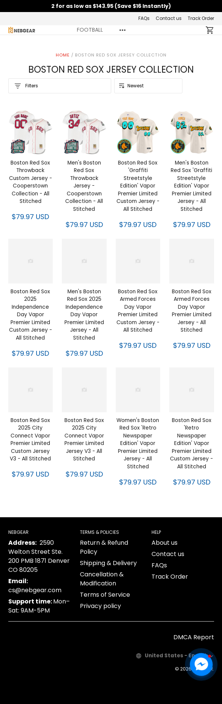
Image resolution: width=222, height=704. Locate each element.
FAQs (144, 18)
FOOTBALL (90, 30)
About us (165, 542)
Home (63, 55)
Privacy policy (100, 606)
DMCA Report (193, 637)
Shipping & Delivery (108, 563)
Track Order (201, 18)
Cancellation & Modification (102, 579)
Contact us (169, 18)
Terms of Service (105, 594)
